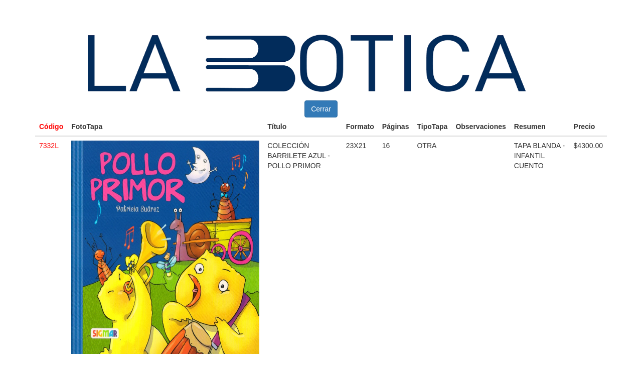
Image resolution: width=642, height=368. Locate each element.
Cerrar (321, 109)
